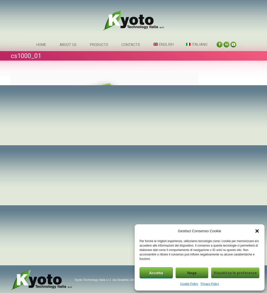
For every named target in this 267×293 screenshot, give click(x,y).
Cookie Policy (189, 284)
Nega (192, 273)
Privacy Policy (210, 284)
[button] (257, 231)
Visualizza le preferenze (235, 273)
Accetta (156, 273)
